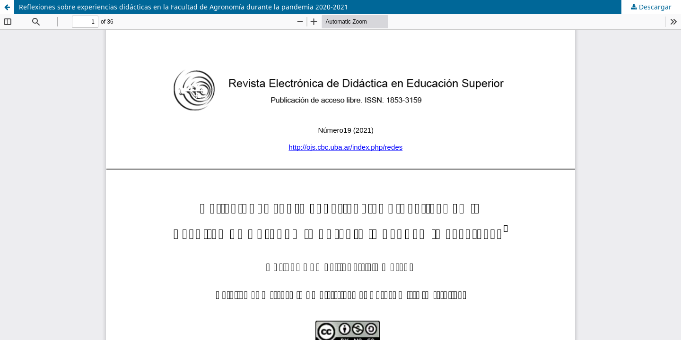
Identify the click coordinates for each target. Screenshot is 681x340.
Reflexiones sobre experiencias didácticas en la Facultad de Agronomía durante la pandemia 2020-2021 (183, 6)
